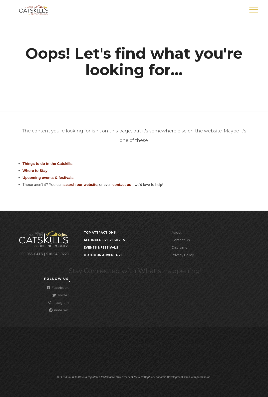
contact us (121, 184)
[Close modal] (69, 281)
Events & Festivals (101, 247)
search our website (80, 184)
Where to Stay (34, 170)
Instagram (58, 302)
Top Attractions (100, 232)
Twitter (60, 295)
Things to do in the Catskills (47, 163)
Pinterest (59, 310)
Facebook (58, 287)
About (177, 232)
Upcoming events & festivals (47, 177)
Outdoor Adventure (103, 255)
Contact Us (181, 240)
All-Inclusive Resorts (104, 240)
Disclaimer (180, 247)
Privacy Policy (183, 255)
